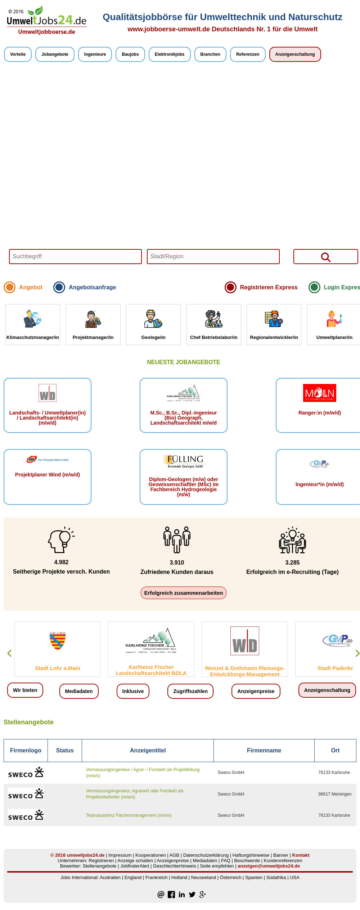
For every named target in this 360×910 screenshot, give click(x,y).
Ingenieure (95, 54)
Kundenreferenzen (283, 860)
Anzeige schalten (135, 860)
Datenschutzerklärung (206, 855)
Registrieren (101, 860)
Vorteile (18, 54)
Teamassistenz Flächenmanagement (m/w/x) (129, 815)
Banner (280, 855)
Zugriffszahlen (190, 691)
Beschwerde (247, 860)
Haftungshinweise (251, 855)
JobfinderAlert (134, 866)
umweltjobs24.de (86, 855)
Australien (110, 877)
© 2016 (58, 855)
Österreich (231, 877)
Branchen (210, 54)
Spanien (253, 877)
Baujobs (130, 54)
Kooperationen (150, 855)
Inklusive (133, 691)
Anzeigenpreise (255, 691)
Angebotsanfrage (92, 287)
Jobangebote (54, 54)
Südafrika (276, 877)
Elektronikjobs (170, 54)
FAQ (225, 860)
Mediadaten (79, 691)
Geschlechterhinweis (174, 866)
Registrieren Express (269, 287)
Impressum (119, 855)
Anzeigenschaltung (295, 54)
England (133, 877)
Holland (179, 877)
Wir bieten (25, 690)
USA (295, 877)
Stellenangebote (100, 866)
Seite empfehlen (217, 866)
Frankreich (156, 877)
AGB (174, 855)
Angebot (30, 287)
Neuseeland (203, 877)
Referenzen (248, 54)
